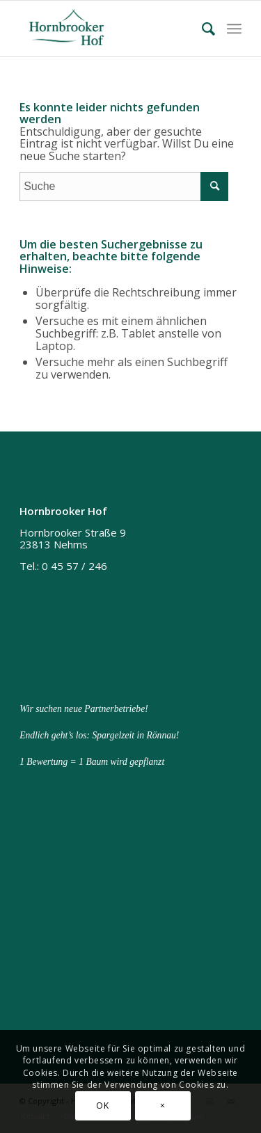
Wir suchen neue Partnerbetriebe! (83, 709)
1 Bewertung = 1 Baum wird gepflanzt (91, 761)
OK (102, 1105)
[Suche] (202, 28)
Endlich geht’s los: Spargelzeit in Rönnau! (99, 735)
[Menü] (234, 28)
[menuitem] (202, 28)
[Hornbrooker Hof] (108, 28)
